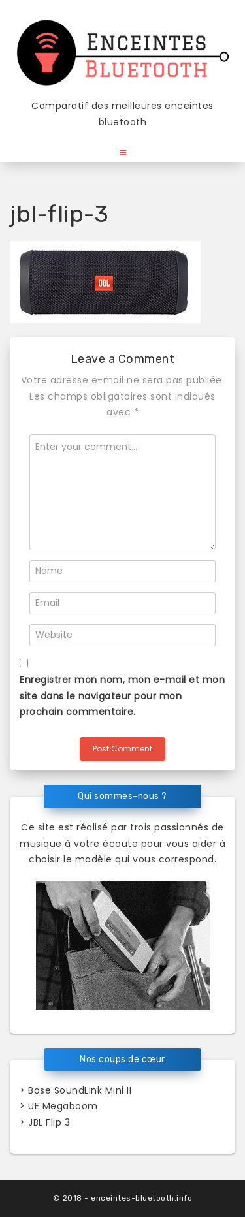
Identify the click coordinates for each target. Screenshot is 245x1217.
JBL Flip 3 (49, 1122)
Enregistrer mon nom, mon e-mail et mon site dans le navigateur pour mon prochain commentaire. (122, 695)
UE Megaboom (63, 1106)
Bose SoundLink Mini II (79, 1090)
